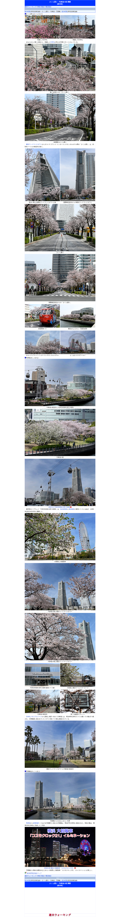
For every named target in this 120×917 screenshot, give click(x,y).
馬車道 (28, 823)
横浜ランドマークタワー (34, 144)
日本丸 (52, 42)
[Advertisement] (60, 900)
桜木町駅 (28, 11)
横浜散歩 (48, 7)
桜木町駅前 (63, 509)
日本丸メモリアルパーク (34, 716)
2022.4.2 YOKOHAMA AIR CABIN (60, 506)
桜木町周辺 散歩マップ (33, 873)
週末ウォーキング (30, 7)
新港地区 (72, 509)
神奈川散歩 (41, 7)
